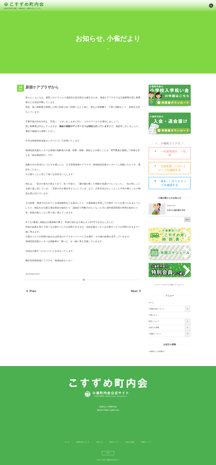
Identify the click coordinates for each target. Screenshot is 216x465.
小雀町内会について (156, 309)
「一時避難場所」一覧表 (172, 153)
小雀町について (155, 334)
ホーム (151, 303)
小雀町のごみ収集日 (156, 351)
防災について (154, 321)
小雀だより (153, 315)
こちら (182, 285)
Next (136, 291)
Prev (30, 291)
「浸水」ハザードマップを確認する (172, 183)
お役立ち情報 (154, 327)
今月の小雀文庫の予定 (176, 210)
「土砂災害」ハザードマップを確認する (172, 168)
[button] (211, 5)
